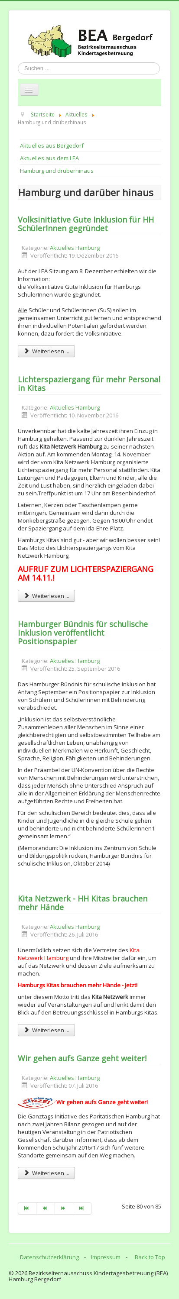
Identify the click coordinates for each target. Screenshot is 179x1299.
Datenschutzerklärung (49, 1257)
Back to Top (150, 1257)
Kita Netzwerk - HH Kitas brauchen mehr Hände (82, 902)
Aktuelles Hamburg (75, 248)
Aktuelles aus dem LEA (49, 158)
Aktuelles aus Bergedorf (52, 145)
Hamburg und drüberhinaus (57, 170)
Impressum (105, 1257)
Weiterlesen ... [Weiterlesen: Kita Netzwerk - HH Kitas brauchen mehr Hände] (46, 1030)
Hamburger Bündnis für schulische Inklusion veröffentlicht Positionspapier (83, 632)
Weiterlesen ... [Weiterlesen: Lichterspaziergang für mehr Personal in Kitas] (46, 596)
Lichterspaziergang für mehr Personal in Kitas (89, 383)
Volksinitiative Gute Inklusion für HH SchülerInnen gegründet (86, 223)
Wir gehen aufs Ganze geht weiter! (82, 1058)
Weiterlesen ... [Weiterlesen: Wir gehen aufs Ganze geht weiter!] (46, 1173)
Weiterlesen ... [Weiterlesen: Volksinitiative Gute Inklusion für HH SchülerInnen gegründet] (46, 351)
